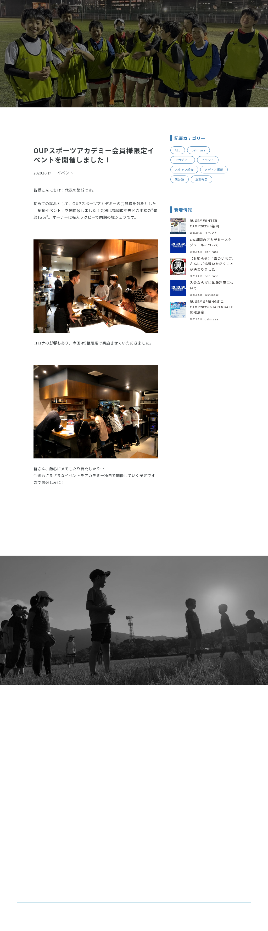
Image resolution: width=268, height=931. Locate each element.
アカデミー (183, 160)
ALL (178, 150)
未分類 (179, 179)
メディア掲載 (214, 169)
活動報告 (201, 179)
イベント (208, 160)
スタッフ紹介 (184, 169)
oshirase (198, 150)
